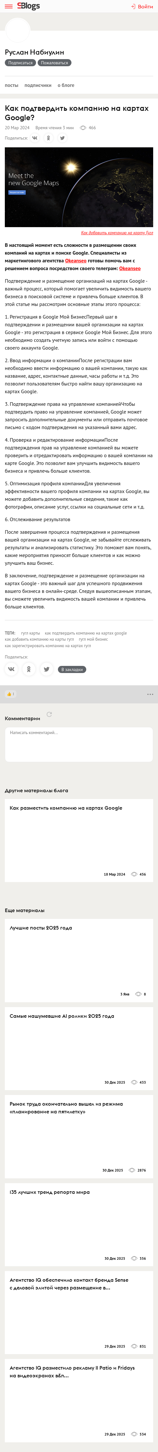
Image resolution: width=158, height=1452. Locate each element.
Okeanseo (76, 260)
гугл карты (30, 633)
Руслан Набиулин (34, 52)
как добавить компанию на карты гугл (39, 639)
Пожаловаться (54, 63)
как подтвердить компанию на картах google (86, 633)
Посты (11, 85)
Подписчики (37, 85)
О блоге (66, 85)
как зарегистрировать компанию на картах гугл (48, 645)
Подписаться (20, 63)
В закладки (72, 669)
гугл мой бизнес (93, 639)
